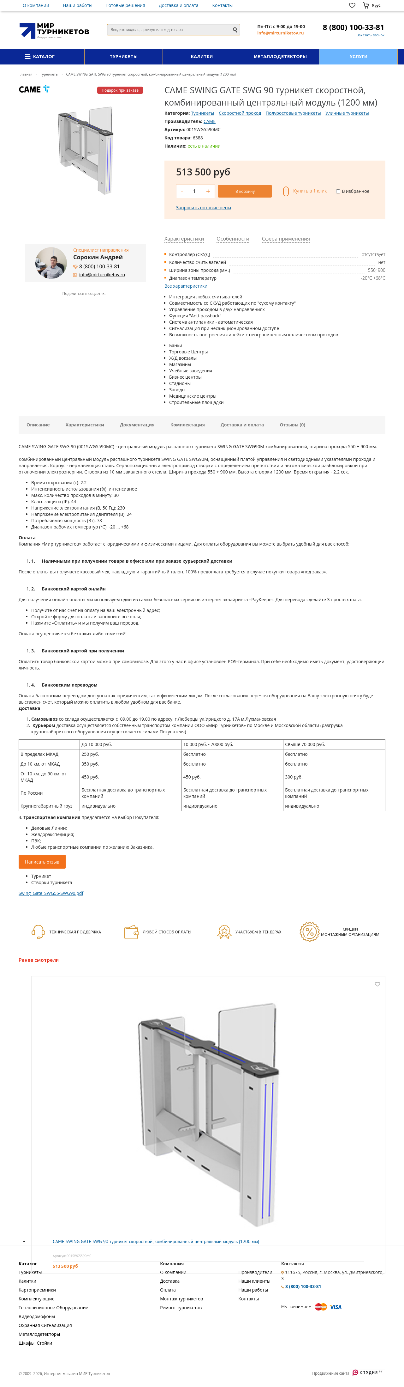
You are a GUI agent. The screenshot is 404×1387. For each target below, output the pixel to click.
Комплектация (187, 425)
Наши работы (77, 5)
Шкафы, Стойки (35, 1343)
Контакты (222, 5)
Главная (26, 74)
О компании (36, 5)
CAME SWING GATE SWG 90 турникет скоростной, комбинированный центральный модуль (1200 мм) (156, 1241)
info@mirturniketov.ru (280, 33)
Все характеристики (185, 286)
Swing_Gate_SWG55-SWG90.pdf (51, 893)
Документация (137, 425)
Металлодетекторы (39, 1334)
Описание (38, 425)
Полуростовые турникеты (293, 113)
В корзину (245, 191)
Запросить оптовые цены (203, 208)
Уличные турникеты (347, 113)
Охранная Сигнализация (45, 1325)
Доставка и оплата (179, 5)
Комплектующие (37, 1299)
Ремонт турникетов (181, 1308)
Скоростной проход (240, 113)
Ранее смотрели (39, 960)
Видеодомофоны (37, 1316)
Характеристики (85, 425)
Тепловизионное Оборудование (53, 1308)
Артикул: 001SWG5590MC (72, 1256)
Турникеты (49, 74)
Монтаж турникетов (181, 1299)
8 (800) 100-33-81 (353, 27)
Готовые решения (125, 5)
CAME (210, 121)
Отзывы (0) (292, 425)
